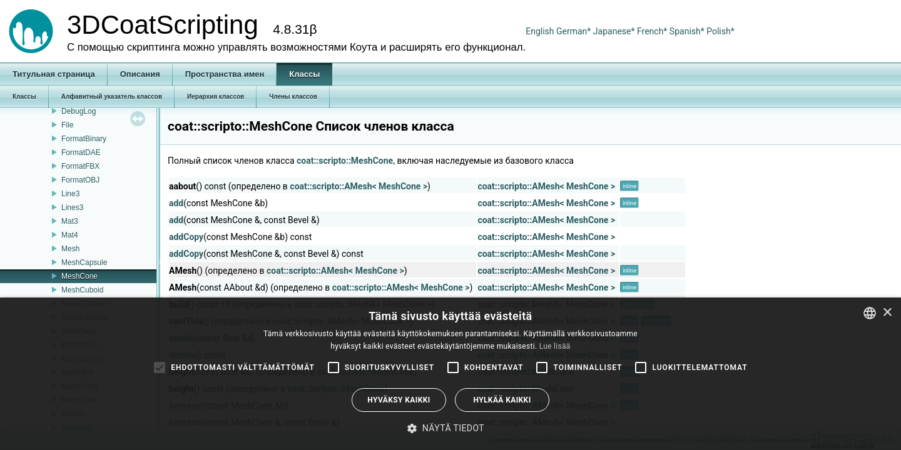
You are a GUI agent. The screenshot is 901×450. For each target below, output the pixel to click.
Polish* (720, 31)
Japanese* (615, 31)
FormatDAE (81, 152)
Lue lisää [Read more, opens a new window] (555, 346)
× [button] (887, 313)
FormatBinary (83, 138)
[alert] (450, 374)
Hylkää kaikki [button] (502, 400)
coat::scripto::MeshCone (345, 161)
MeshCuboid (82, 290)
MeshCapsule (84, 262)
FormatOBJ (80, 180)
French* (653, 31)
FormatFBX (80, 166)
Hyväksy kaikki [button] (398, 400)
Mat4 (69, 235)
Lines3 (72, 207)
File (67, 125)
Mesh (70, 248)
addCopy (186, 237)
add (176, 203)
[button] (450, 428)
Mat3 (69, 221)
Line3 (70, 193)
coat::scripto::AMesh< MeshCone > (358, 186)
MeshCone (79, 276)
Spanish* (687, 31)
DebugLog (78, 111)
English (540, 31)
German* (574, 31)
